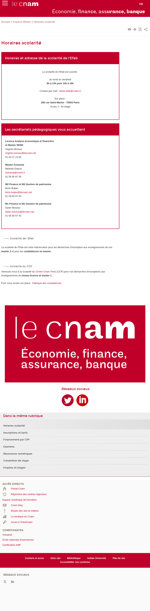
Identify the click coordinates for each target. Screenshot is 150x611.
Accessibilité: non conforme (75, 562)
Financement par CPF (16, 439)
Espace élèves (22, 21)
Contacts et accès (34, 558)
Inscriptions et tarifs (15, 432)
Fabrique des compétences (46, 283)
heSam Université (96, 558)
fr (141, 4)
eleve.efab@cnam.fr (70, 91)
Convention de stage (16, 460)
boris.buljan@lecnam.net (18, 192)
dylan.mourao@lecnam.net (19, 211)
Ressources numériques (17, 453)
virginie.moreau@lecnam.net (20, 153)
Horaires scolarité (44, 21)
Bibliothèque (74, 558)
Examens (8, 446)
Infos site (55, 558)
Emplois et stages (14, 467)
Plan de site (119, 558)
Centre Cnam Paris (46, 271)
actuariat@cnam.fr (15, 172)
